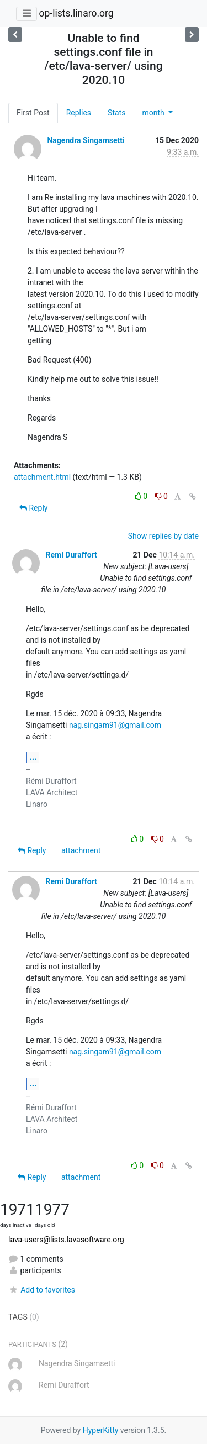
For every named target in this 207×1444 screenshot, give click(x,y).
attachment (80, 850)
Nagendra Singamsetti (85, 140)
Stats (116, 112)
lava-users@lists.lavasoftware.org (66, 1239)
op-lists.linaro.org (76, 13)
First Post (33, 112)
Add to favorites (41, 1289)
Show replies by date (163, 536)
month (154, 112)
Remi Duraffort (71, 554)
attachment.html (42, 476)
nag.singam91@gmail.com (115, 725)
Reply (33, 507)
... (33, 757)
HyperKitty (101, 1430)
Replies (78, 112)
